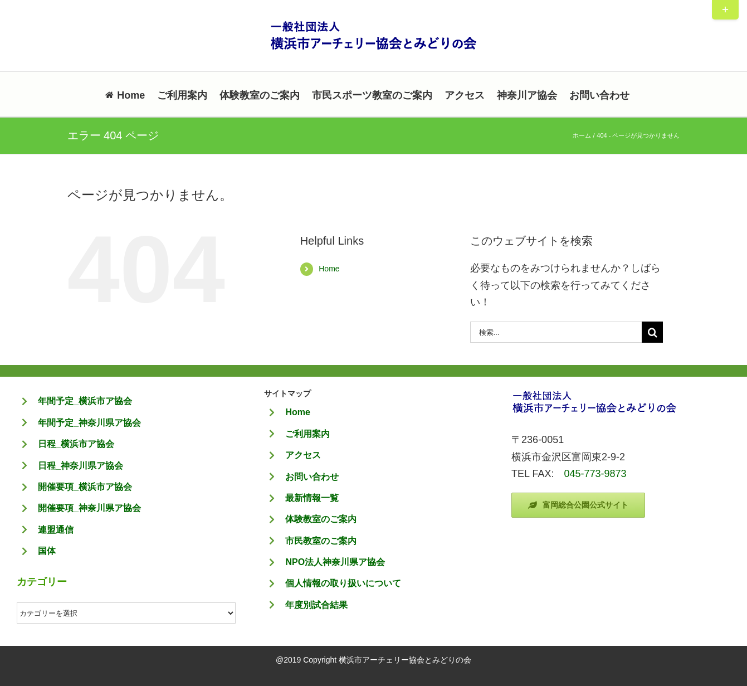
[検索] (652, 332)
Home (329, 268)
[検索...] (556, 332)
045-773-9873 (595, 473)
